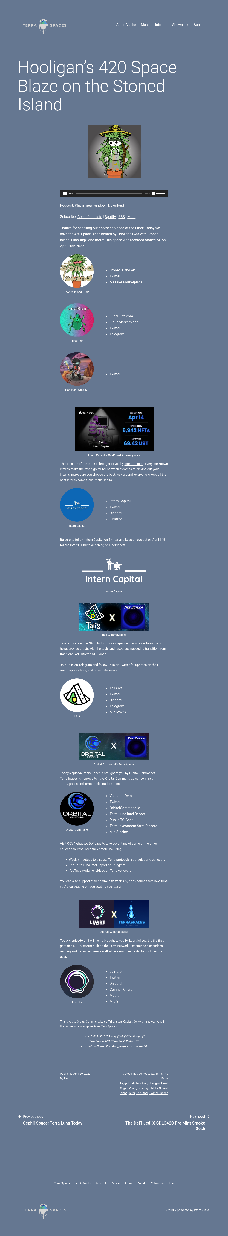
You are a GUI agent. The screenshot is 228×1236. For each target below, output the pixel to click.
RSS (121, 217)
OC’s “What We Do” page (84, 843)
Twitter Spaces (158, 1093)
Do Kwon (139, 1021)
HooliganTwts (128, 234)
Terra (158, 1073)
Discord (116, 513)
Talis (111, 1021)
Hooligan (154, 1083)
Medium (116, 995)
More (131, 217)
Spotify (110, 217)
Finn (66, 1078)
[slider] (109, 193)
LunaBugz (79, 240)
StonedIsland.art (122, 270)
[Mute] (153, 193)
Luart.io (134, 940)
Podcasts (148, 1073)
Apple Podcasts (89, 217)
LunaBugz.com (121, 316)
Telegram (117, 334)
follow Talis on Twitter (114, 665)
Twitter (115, 276)
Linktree (116, 519)
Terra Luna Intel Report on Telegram (100, 865)
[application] (114, 193)
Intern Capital (134, 464)
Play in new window (90, 205)
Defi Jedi (135, 1083)
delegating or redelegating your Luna (95, 886)
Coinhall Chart (121, 989)
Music (145, 25)
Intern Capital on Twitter (101, 539)
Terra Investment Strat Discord (133, 826)
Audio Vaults (126, 25)
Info (158, 25)
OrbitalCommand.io (125, 808)
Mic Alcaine (119, 832)
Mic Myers (118, 712)
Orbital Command (141, 773)
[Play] (65, 193)
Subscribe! (202, 25)
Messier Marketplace (126, 282)
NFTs (154, 1088)
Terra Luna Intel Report (127, 814)
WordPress (201, 1210)
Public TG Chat (121, 820)
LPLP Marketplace (124, 322)
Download (116, 205)
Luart (103, 1021)
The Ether (142, 1093)
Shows (177, 25)
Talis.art (116, 688)
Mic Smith (118, 1001)
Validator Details (122, 796)
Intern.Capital (120, 501)
